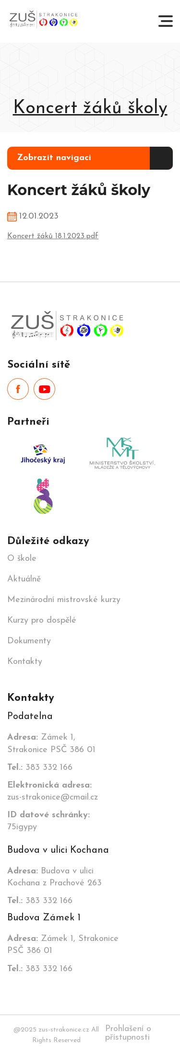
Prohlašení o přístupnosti (128, 1033)
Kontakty (24, 662)
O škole (21, 559)
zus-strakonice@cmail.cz (52, 791)
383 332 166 (39, 767)
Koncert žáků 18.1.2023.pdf (52, 236)
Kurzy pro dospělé (41, 620)
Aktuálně (24, 579)
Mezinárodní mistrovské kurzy (63, 600)
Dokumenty (29, 641)
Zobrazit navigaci (54, 157)
